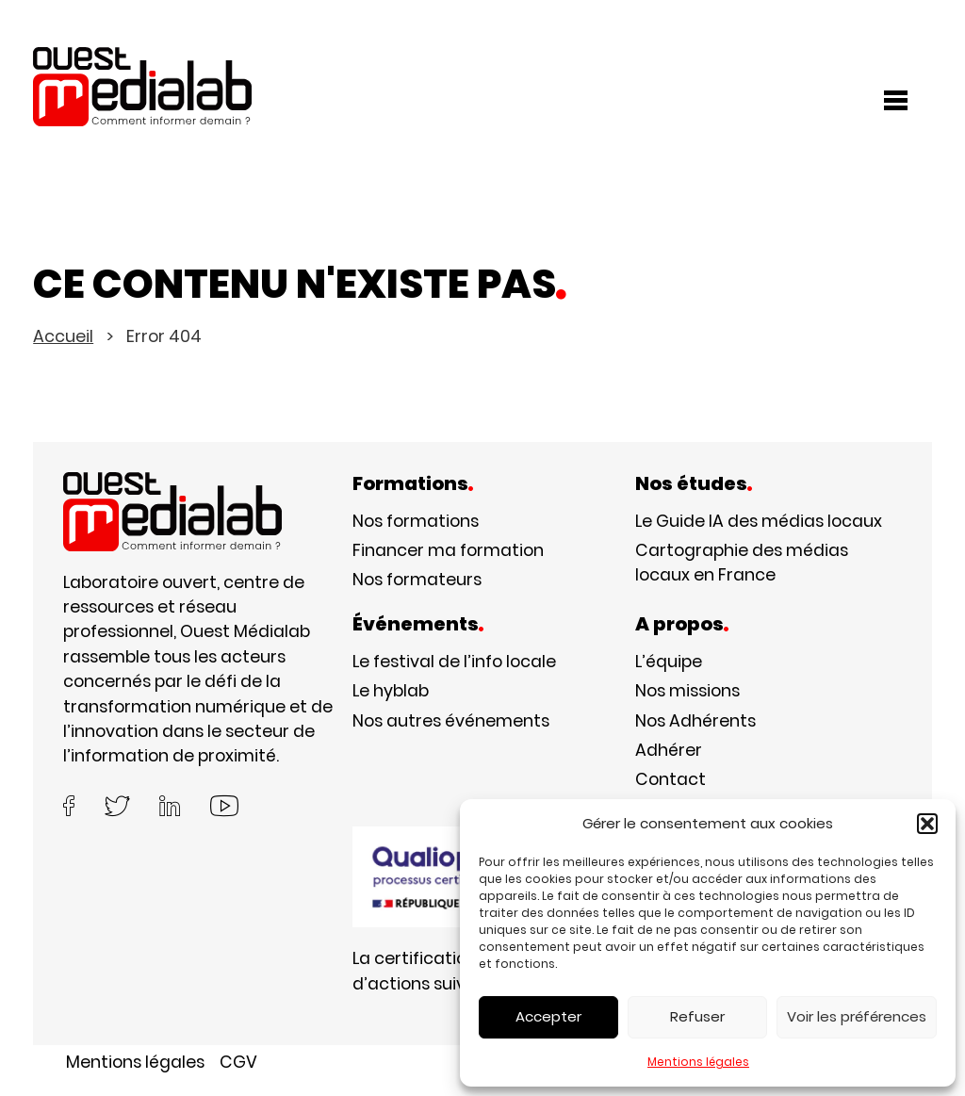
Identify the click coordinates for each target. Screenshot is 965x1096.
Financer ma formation (448, 550)
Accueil (63, 336)
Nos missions (687, 690)
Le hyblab (390, 690)
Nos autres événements (450, 721)
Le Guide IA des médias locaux (758, 521)
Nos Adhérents (695, 721)
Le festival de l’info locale (454, 661)
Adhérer (668, 750)
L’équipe (668, 661)
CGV (238, 1062)
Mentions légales (698, 1062)
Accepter (548, 1016)
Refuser (697, 1016)
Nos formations (415, 521)
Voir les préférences (856, 1016)
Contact (670, 779)
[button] (927, 823)
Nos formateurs (417, 579)
